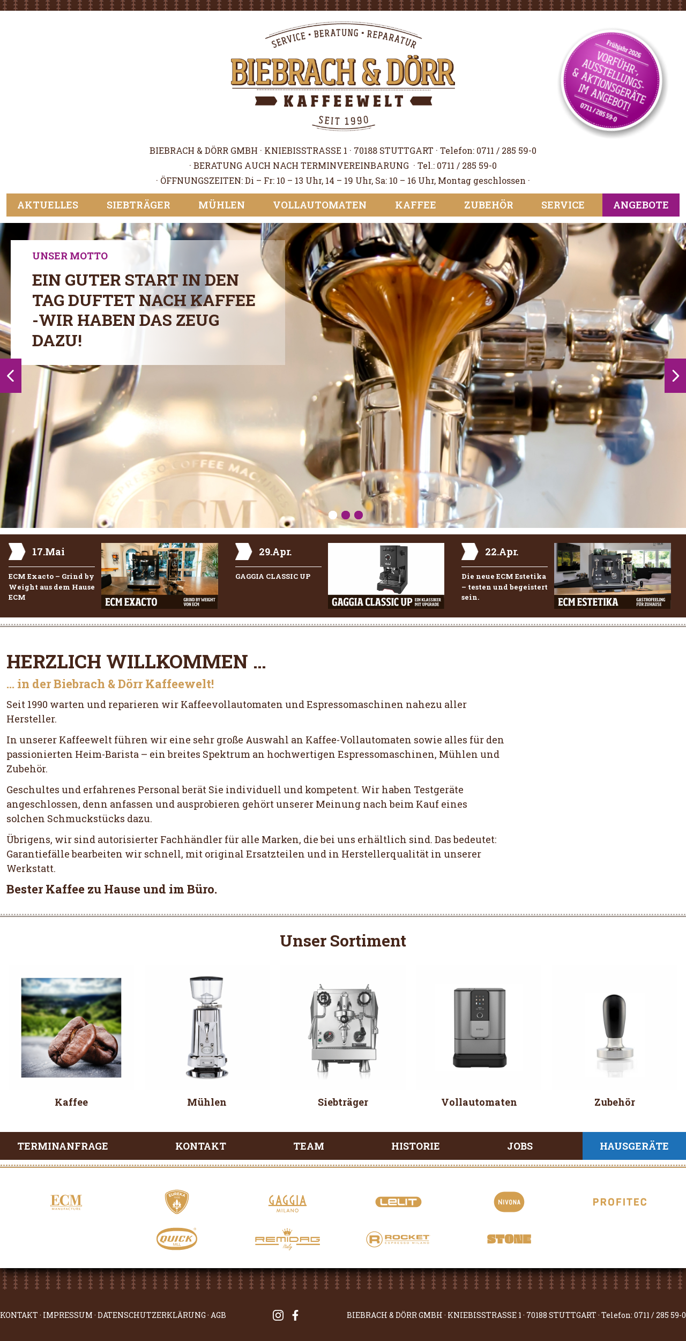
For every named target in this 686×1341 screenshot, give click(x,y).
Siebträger (138, 204)
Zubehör (488, 204)
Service (563, 204)
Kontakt (200, 1145)
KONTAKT (19, 1315)
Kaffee (415, 204)
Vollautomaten (320, 204)
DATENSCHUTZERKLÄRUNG (152, 1315)
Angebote (641, 204)
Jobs (520, 1145)
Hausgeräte (634, 1145)
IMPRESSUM (68, 1315)
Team (308, 1145)
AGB (218, 1315)
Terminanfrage (62, 1145)
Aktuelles (47, 204)
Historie (415, 1145)
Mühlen (221, 204)
